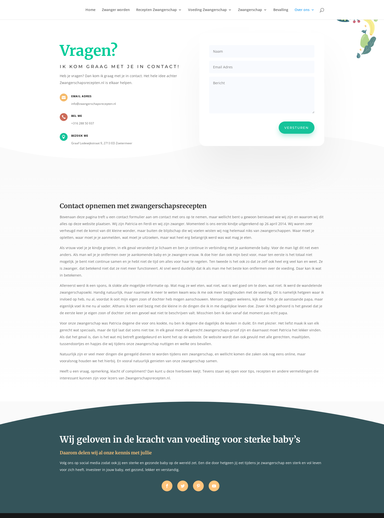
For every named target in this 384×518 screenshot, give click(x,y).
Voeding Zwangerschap (207, 10)
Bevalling (280, 10)
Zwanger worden (116, 10)
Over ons (302, 10)
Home (90, 10)
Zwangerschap (250, 10)
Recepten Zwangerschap (156, 10)
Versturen (296, 128)
